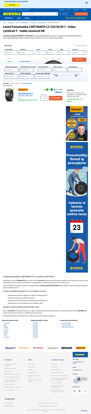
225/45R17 (35, 327)
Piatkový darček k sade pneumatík (46, 406)
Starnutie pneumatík (56, 383)
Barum (5, 325)
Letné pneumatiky (66, 323)
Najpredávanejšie (16, 83)
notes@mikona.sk (77, 370)
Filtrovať (79, 59)
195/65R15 (35, 323)
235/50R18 (35, 335)
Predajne (84, 10)
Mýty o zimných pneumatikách (59, 375)
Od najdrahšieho (7, 85)
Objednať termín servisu (76, 18)
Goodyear (6, 337)
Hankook (6, 331)
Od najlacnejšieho (27, 83)
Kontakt (76, 10)
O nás (69, 10)
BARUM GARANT (9, 406)
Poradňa (61, 10)
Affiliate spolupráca (10, 384)
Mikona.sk (52, 316)
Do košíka (55, 98)
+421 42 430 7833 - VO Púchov (15, 10)
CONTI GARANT (9, 403)
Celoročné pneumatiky (67, 327)
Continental (7, 323)
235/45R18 (35, 333)
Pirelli (5, 335)
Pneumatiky (54, 364)
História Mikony (32, 367)
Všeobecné (8, 360)
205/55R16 (35, 325)
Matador (6, 327)
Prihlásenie (65, 14)
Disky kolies (54, 367)
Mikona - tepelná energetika (12, 374)
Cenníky (30, 370)
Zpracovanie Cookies (10, 390)
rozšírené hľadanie (25, 61)
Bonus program (9, 371)
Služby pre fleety (32, 372)
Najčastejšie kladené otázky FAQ (13, 387)
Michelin (6, 333)
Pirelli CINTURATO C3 (29, 95)
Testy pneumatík (55, 370)
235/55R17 (35, 331)
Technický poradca (57, 360)
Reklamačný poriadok (10, 368)
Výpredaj (12, 5)
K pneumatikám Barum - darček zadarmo (48, 403)
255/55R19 (35, 337)
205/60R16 (35, 329)
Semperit (6, 329)
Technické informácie (56, 372)
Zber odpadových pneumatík (12, 377)
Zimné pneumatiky (66, 325)
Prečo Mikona (31, 364)
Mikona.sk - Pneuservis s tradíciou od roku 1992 (12, 13)
